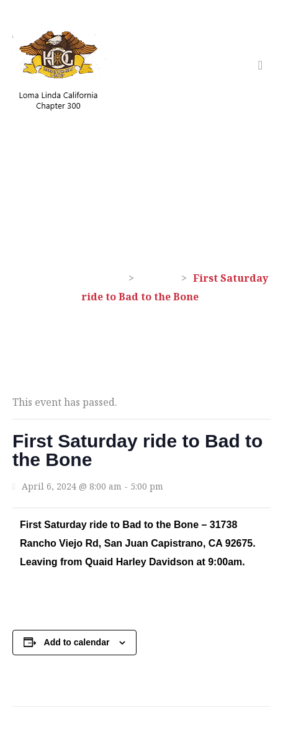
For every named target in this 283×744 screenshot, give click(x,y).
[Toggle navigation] (260, 65)
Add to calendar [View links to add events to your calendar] (77, 642)
